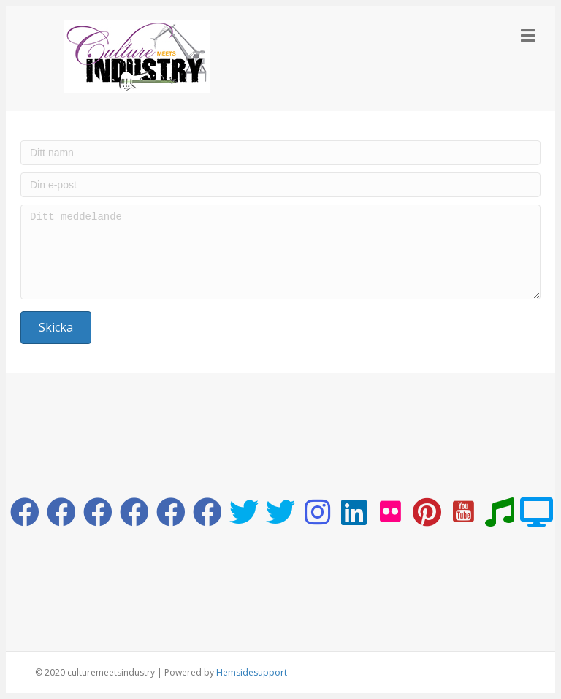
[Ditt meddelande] (280, 252)
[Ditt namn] (280, 152)
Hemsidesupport (251, 672)
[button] (55, 327)
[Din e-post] (280, 184)
